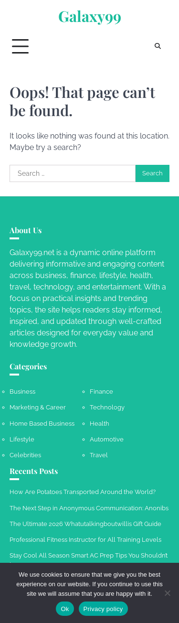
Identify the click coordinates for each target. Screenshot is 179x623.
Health (99, 423)
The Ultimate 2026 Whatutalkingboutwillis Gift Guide (85, 523)
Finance (101, 391)
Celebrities (25, 455)
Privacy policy (103, 608)
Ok (65, 608)
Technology (107, 407)
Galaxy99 (89, 16)
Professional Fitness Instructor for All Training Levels (85, 539)
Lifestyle (22, 439)
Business (22, 391)
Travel (99, 455)
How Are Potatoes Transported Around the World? (83, 491)
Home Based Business (42, 423)
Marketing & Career (38, 407)
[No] (167, 593)
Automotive (107, 439)
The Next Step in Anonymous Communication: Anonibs (89, 508)
